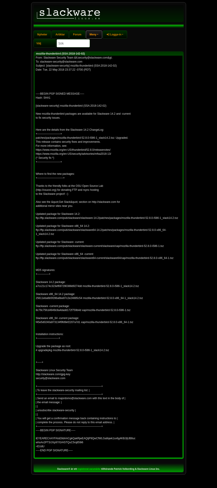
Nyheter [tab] (42, 34)
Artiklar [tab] (60, 34)
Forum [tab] (77, 34)
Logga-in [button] (114, 34)
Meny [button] (93, 34)
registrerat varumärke (89, 469)
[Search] (73, 43)
